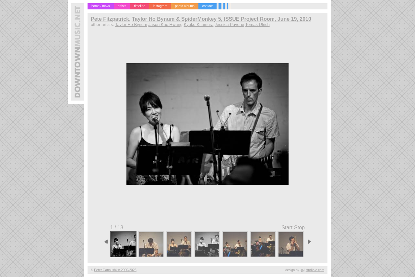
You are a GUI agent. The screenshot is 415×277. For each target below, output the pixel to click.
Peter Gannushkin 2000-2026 (115, 270)
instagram (160, 6)
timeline (139, 6)
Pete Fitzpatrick (110, 19)
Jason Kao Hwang (165, 24)
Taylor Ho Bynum (131, 24)
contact (207, 6)
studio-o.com (315, 270)
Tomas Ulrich (257, 24)
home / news (100, 6)
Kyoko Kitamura (199, 24)
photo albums (185, 6)
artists (122, 6)
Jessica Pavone (229, 24)
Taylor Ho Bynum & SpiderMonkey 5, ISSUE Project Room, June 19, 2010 (221, 19)
